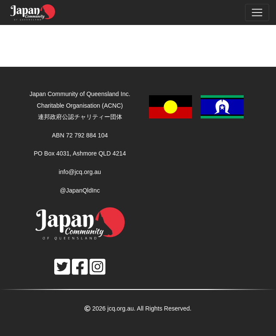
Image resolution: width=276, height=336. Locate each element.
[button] (196, 106)
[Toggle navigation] (257, 12)
